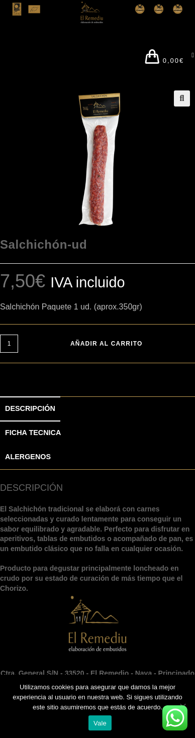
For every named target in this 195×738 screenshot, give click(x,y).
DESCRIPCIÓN (30, 408)
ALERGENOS (28, 457)
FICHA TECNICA (33, 433)
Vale (100, 723)
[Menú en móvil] (189, 58)
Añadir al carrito (106, 343)
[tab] (97, 409)
